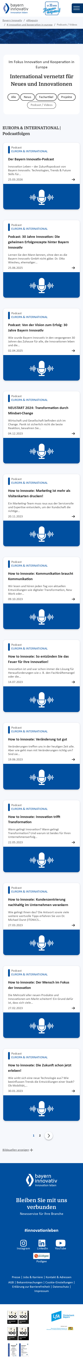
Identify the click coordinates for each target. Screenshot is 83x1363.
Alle (13, 97)
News (27, 97)
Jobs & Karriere (33, 1277)
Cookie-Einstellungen (59, 1282)
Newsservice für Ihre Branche (41, 1214)
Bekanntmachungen (30, 1282)
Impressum (41, 1291)
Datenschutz (61, 1287)
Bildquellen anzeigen (16, 1150)
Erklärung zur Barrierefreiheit (31, 1287)
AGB (11, 1282)
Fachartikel (46, 97)
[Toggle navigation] (77, 8)
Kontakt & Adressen (58, 1277)
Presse (16, 1277)
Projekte (66, 97)
